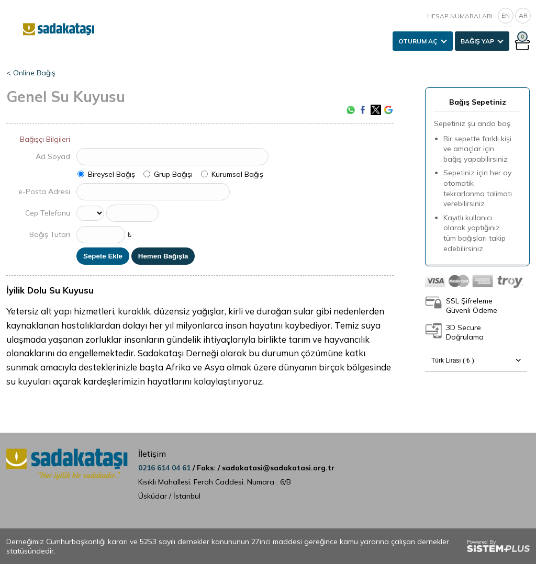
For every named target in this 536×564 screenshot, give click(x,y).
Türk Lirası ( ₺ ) (476, 360)
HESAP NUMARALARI (460, 16)
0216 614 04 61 (165, 467)
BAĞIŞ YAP (477, 41)
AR (523, 15)
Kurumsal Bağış (237, 174)
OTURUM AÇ (418, 41)
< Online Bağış (30, 72)
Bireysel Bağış (111, 174)
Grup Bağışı (173, 174)
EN (505, 15)
